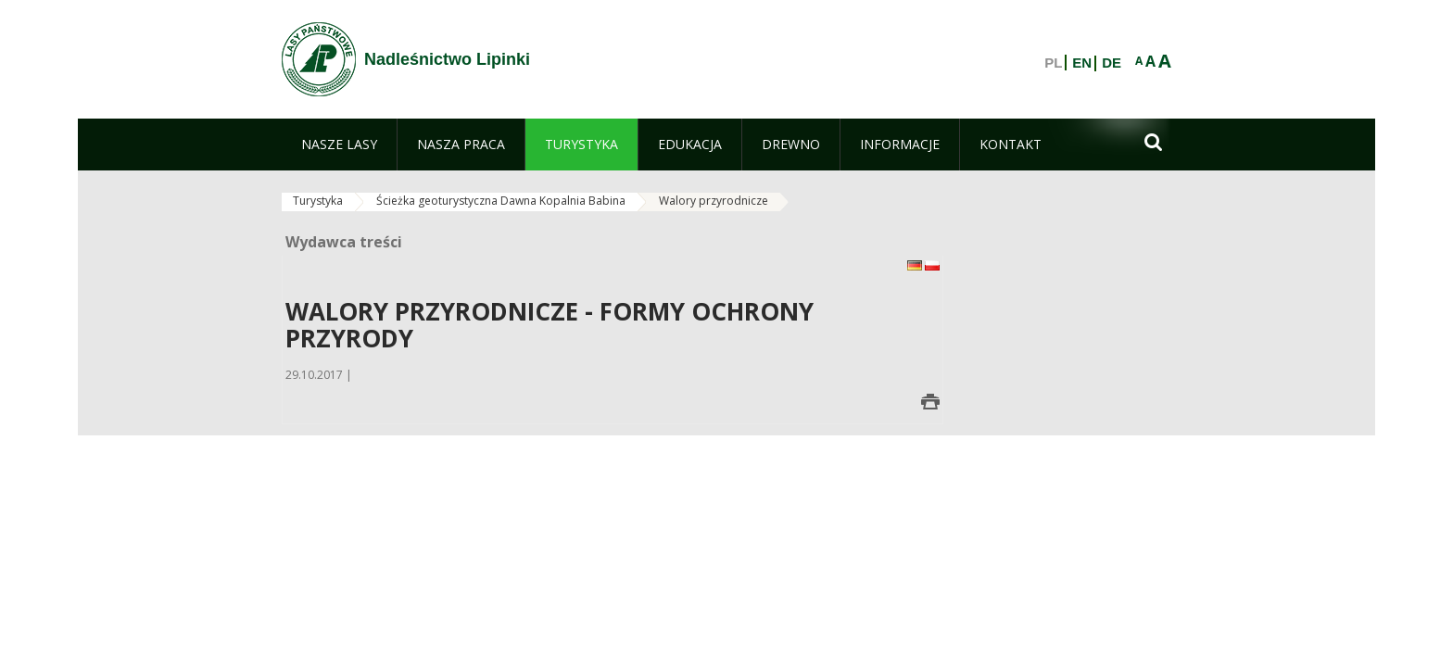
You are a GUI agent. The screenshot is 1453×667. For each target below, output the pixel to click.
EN (1082, 63)
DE (1111, 63)
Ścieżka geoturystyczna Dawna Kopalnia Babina (500, 200)
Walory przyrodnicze (713, 200)
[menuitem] (339, 144)
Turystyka (318, 200)
